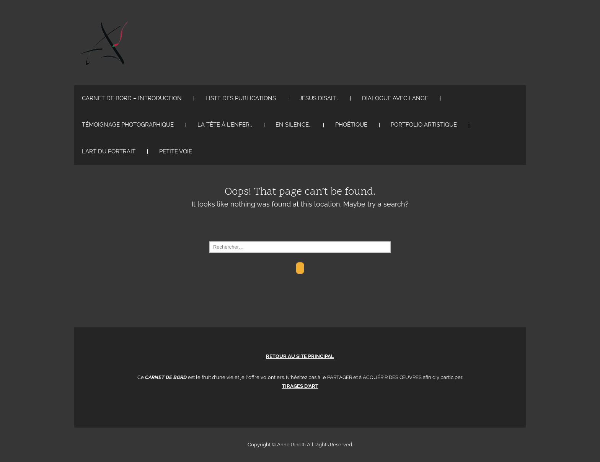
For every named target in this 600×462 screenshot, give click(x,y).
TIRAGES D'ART (300, 386)
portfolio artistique (424, 124)
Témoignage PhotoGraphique (128, 124)
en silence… (293, 124)
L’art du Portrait (108, 151)
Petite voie (175, 151)
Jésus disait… (318, 98)
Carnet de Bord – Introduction (132, 98)
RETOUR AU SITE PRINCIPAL (300, 356)
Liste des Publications (240, 98)
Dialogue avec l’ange (395, 98)
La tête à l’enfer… (224, 124)
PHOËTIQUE (351, 124)
